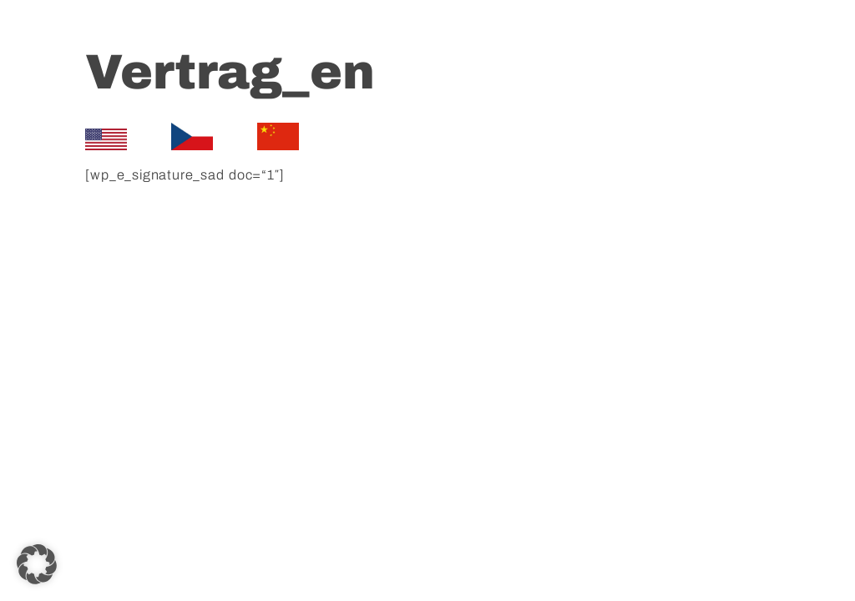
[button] (36, 564)
